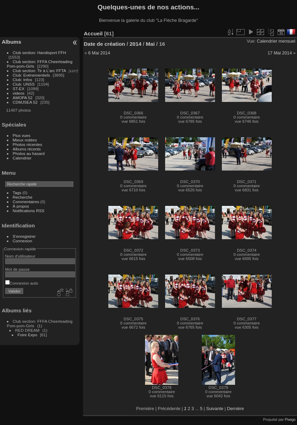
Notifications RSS (29, 210)
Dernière (235, 408)
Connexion (22, 240)
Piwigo (290, 419)
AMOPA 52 (23, 97)
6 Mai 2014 (99, 52)
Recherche (23, 197)
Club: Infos (22, 79)
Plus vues (21, 135)
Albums (11, 42)
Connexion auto (21, 283)
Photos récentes (27, 144)
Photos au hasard (29, 153)
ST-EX (19, 88)
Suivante (214, 408)
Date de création (104, 44)
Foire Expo (27, 334)
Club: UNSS (24, 84)
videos (19, 93)
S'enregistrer (24, 236)
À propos (21, 206)
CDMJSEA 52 (25, 102)
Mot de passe (17, 269)
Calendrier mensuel (276, 41)
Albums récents (27, 149)
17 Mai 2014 (280, 52)
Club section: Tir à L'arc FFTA (39, 70)
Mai (150, 44)
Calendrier (22, 158)
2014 (135, 44)
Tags (17, 192)
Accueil (93, 33)
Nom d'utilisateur (20, 256)
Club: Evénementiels (31, 75)
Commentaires (26, 201)
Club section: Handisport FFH (39, 52)
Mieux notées (25, 140)
